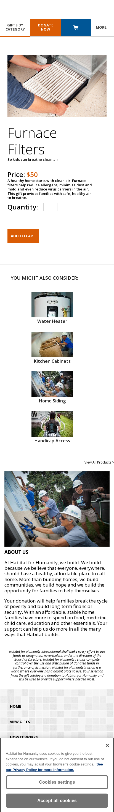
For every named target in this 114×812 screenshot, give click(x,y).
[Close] (107, 746)
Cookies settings (57, 783)
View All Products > (99, 462)
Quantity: (22, 206)
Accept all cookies (57, 801)
